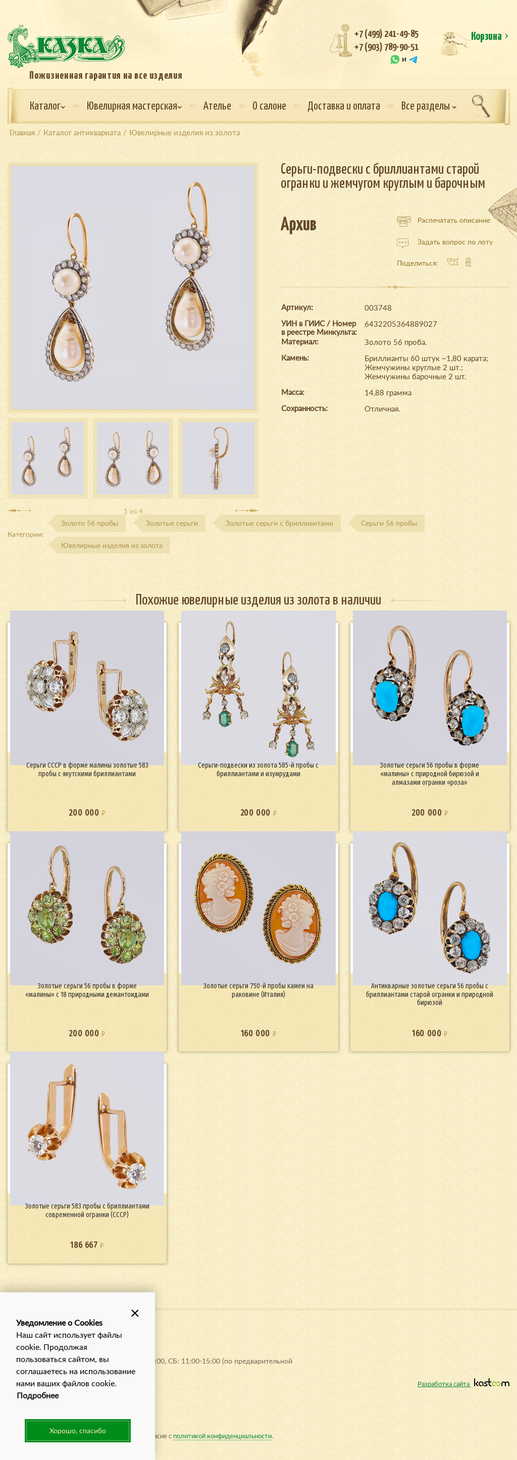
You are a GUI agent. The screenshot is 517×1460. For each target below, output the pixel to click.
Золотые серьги (172, 523)
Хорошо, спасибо (77, 1430)
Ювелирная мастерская (134, 106)
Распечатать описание (443, 220)
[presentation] (19, 510)
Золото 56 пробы (89, 523)
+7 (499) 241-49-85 (386, 34)
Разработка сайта (463, 1383)
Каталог (48, 106)
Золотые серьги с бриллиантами (279, 523)
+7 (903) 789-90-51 (386, 47)
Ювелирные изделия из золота (112, 545)
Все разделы (429, 106)
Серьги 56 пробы (389, 523)
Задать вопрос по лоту (445, 241)
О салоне (269, 106)
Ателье (217, 106)
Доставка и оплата (343, 106)
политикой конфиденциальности (222, 1435)
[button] (135, 1312)
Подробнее (38, 1395)
